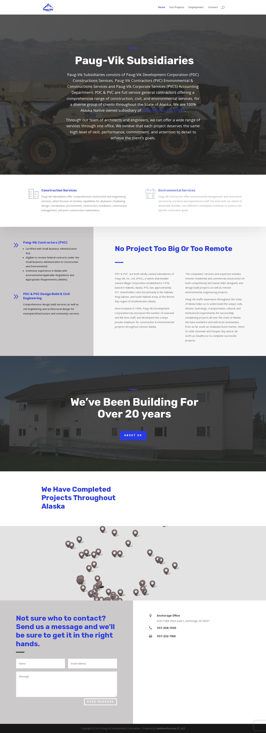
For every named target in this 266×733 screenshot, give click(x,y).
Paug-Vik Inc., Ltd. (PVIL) (163, 110)
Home (161, 7)
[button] (143, 584)
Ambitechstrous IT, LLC (171, 728)
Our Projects (176, 7)
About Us (133, 435)
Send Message (100, 701)
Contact (213, 7)
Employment (196, 7)
